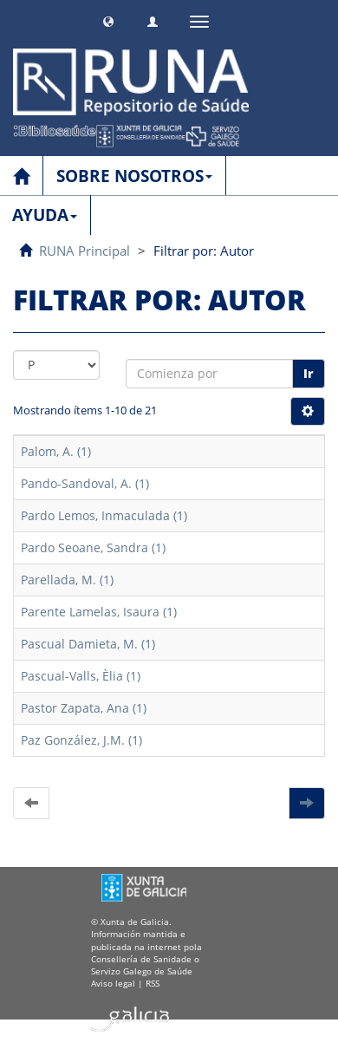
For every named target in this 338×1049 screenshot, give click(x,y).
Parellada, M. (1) (67, 579)
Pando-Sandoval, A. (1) (85, 483)
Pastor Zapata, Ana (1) (83, 708)
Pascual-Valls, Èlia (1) (80, 676)
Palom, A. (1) (56, 451)
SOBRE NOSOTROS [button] (134, 176)
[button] (108, 19)
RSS (152, 983)
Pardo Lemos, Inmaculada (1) (104, 515)
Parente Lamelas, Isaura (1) (99, 611)
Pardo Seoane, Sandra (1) (93, 547)
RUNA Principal (84, 250)
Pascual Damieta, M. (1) (88, 643)
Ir (308, 373)
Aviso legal (113, 983)
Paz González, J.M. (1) (81, 740)
